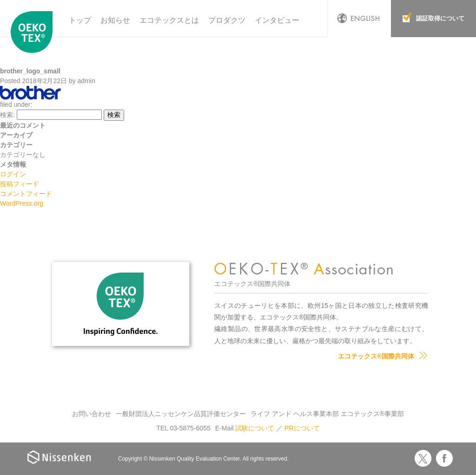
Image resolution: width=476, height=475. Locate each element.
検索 (113, 114)
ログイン (13, 174)
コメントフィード (26, 193)
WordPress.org (21, 203)
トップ (80, 20)
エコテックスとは (169, 20)
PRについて (301, 428)
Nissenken (59, 457)
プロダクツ (226, 20)
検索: (7, 114)
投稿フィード (19, 184)
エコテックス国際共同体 (34, 32)
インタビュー (277, 20)
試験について (254, 428)
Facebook (444, 458)
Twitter (423, 458)
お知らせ (115, 20)
